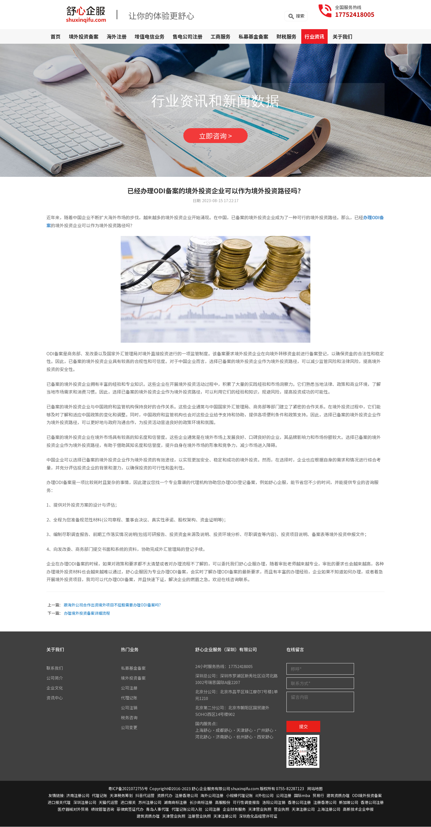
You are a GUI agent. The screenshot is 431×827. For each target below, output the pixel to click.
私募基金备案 (253, 36)
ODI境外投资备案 (367, 795)
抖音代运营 (144, 795)
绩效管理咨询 (102, 809)
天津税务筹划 (121, 795)
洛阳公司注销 (273, 802)
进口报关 (128, 802)
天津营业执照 (259, 809)
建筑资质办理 (338, 795)
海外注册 (116, 36)
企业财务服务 (234, 809)
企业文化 (54, 688)
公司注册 (129, 688)
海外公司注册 (211, 795)
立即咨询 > (215, 136)
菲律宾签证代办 (130, 809)
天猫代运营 (108, 802)
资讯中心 (54, 697)
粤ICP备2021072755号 (128, 788)
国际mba (302, 795)
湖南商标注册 (175, 802)
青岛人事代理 (157, 809)
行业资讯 (314, 36)
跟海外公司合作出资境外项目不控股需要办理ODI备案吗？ (113, 605)
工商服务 (220, 36)
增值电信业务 (149, 36)
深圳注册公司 (84, 802)
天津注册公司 (303, 809)
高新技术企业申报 (358, 809)
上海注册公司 (328, 809)
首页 (55, 36)
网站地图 (315, 788)
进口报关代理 (59, 802)
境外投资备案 (83, 36)
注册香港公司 (186, 795)
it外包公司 (264, 795)
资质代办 (164, 795)
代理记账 (129, 697)
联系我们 (54, 668)
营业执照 (281, 809)
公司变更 (129, 727)
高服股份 (222, 802)
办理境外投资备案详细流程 (87, 613)
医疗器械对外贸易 (73, 809)
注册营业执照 (199, 816)
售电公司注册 (187, 36)
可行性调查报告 (246, 802)
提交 (303, 726)
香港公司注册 (299, 802)
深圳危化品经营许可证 (258, 816)
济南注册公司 (77, 795)
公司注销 (129, 707)
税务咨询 (129, 717)
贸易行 (318, 795)
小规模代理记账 (239, 795)
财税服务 (286, 36)
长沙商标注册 (200, 802)
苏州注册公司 (149, 802)
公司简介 (54, 678)
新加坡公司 (348, 802)
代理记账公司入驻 (187, 809)
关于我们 (342, 36)
